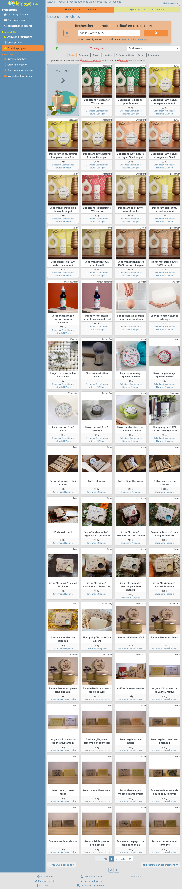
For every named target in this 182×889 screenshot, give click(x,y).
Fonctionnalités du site (18, 70)
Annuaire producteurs (18, 36)
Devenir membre (15, 59)
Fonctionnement (15, 20)
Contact (136, 876)
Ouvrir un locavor (15, 64)
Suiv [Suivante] (123, 858)
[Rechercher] (156, 33)
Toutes (72, 55)
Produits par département (160, 864)
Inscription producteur (91, 885)
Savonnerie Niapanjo (63, 492)
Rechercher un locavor (18, 25)
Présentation (45, 876)
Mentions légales (45, 881)
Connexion (171, 3)
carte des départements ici (135, 39)
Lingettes (107, 55)
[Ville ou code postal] (109, 33)
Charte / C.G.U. (45, 885)
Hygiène (123, 60)
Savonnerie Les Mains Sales (130, 648)
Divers (96, 55)
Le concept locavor (16, 14)
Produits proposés (15, 48)
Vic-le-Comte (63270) (90, 60)
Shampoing (153, 55)
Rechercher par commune (80, 9)
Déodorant (84, 55)
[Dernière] (130, 859)
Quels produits (14, 42)
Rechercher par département (147, 9)
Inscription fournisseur (18, 76)
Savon (141, 55)
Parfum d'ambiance (125, 55)
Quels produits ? (61, 864)
